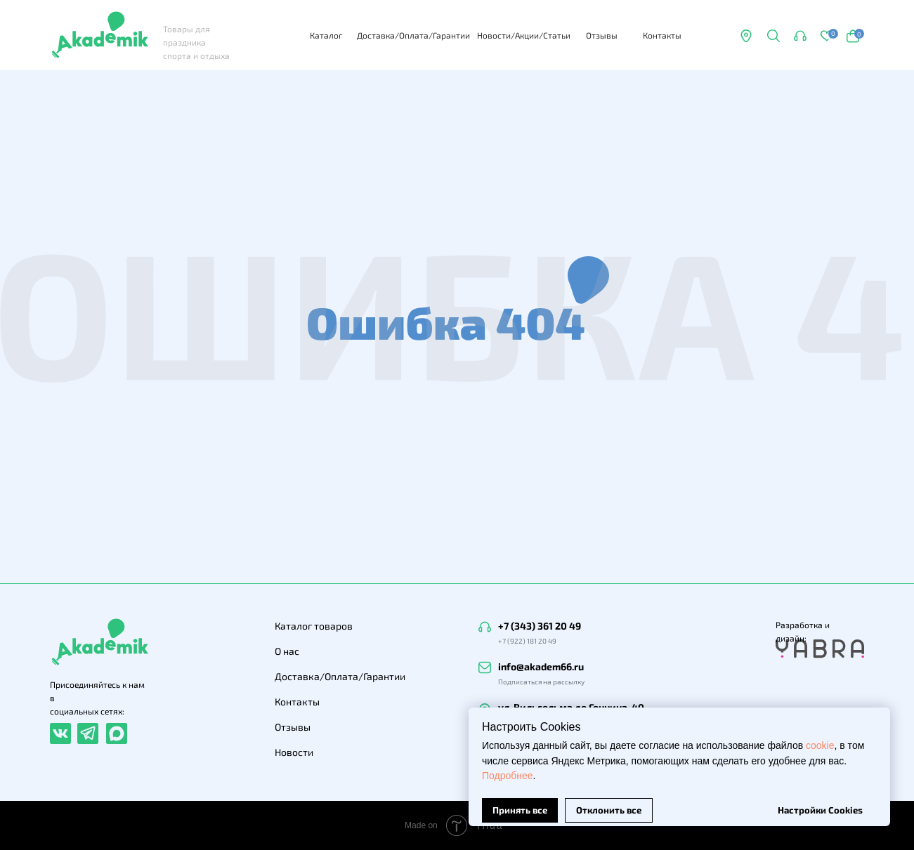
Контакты (662, 35)
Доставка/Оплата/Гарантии (413, 35)
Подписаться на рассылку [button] (541, 681)
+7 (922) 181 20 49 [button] (527, 641)
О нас (287, 651)
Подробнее (507, 765)
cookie (820, 735)
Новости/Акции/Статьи (523, 35)
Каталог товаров (314, 626)
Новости (294, 752)
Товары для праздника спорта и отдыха (196, 42)
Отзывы (602, 35)
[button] (773, 35)
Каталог (326, 35)
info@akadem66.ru (541, 666)
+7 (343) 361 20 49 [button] (539, 626)
